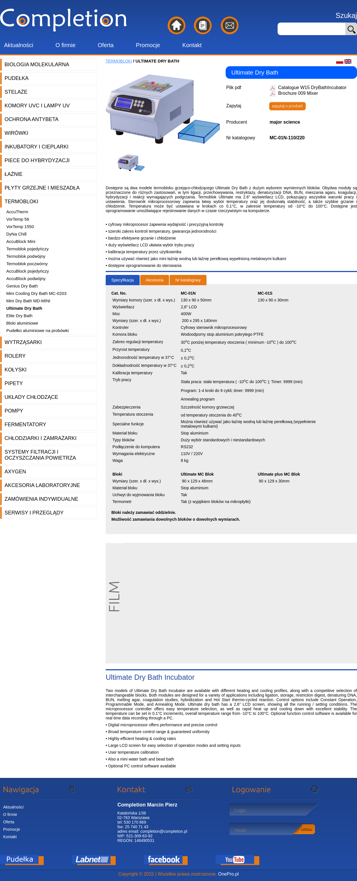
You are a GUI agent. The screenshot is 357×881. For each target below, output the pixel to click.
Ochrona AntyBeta (32, 119)
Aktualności (18, 45)
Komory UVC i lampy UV (37, 105)
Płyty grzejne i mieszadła (42, 188)
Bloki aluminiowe (22, 323)
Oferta (106, 45)
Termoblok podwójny (25, 256)
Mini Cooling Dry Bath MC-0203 (36, 293)
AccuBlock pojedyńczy (27, 271)
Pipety (14, 383)
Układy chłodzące (31, 397)
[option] (133, 162)
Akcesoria (154, 280)
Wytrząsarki (23, 342)
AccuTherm (17, 211)
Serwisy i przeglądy (34, 513)
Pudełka (17, 78)
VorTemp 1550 (20, 226)
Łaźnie (14, 174)
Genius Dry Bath (22, 285)
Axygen (15, 471)
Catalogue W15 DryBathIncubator (312, 87)
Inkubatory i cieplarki (37, 147)
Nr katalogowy (188, 280)
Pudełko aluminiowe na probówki (37, 330)
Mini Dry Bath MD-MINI (28, 300)
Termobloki (21, 201)
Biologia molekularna (37, 64)
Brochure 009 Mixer (298, 93)
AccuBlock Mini (20, 241)
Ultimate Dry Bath (24, 308)
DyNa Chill (16, 234)
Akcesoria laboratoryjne (42, 485)
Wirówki (16, 133)
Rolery (15, 356)
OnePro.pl (228, 874)
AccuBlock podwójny (26, 278)
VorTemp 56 (17, 219)
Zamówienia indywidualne (41, 499)
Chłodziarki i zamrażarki (41, 438)
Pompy (14, 411)
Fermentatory (25, 424)
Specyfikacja (122, 280)
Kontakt (192, 45)
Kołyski (16, 370)
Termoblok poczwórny (27, 263)
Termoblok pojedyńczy (27, 248)
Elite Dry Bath (19, 315)
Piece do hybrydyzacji (37, 160)
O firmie (65, 45)
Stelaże (16, 92)
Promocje (148, 45)
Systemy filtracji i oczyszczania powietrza (40, 455)
